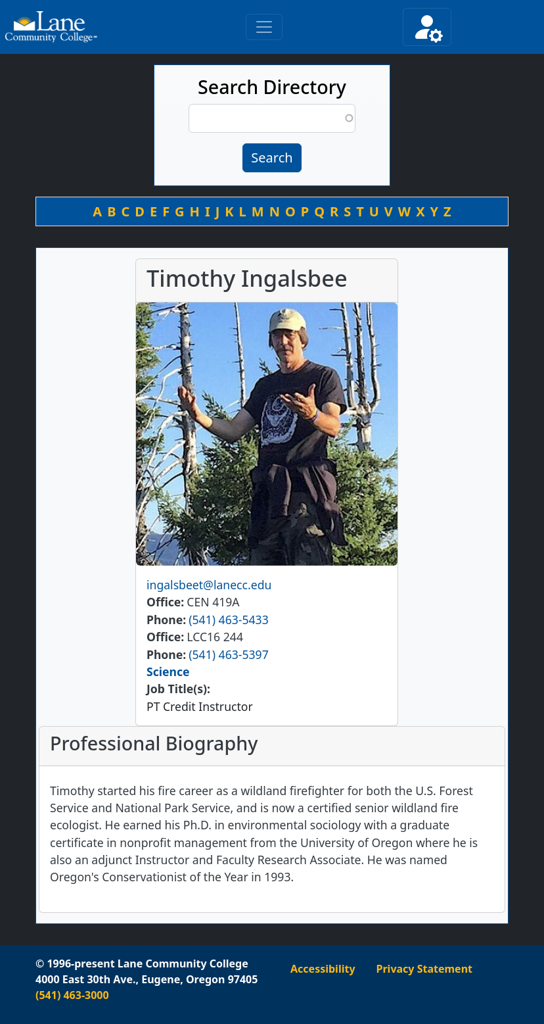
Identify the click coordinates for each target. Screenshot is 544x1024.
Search (271, 157)
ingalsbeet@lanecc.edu (209, 585)
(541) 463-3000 (72, 995)
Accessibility (322, 969)
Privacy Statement (424, 969)
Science (168, 671)
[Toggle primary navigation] (264, 27)
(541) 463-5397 (228, 654)
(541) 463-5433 (228, 619)
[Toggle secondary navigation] (427, 27)
